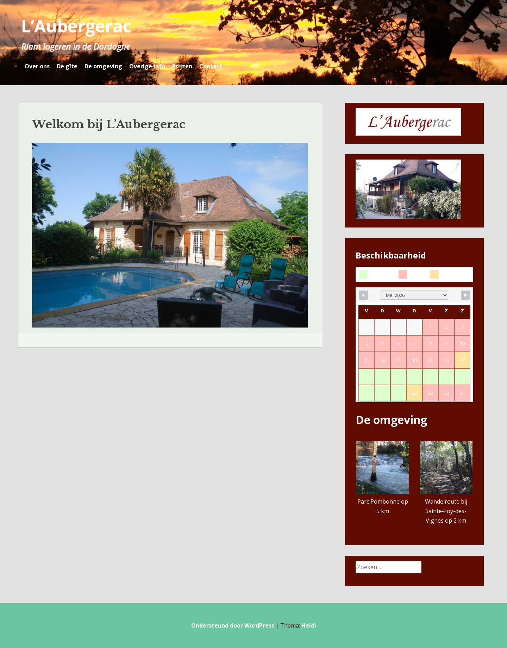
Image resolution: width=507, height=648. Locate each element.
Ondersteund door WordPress (232, 625)
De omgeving (103, 66)
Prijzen (182, 66)
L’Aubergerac (76, 25)
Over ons (37, 66)
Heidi (308, 625)
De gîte (67, 66)
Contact (210, 66)
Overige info (147, 66)
